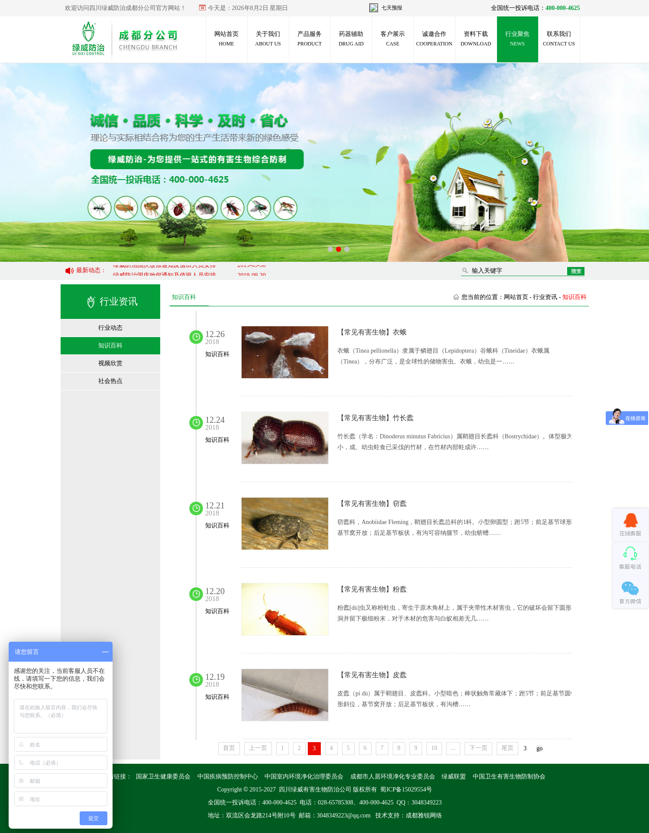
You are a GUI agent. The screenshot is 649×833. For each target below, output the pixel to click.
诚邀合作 (434, 39)
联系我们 (559, 39)
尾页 (507, 748)
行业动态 (110, 328)
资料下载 (476, 39)
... (453, 748)
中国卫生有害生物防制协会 (508, 784)
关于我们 (268, 39)
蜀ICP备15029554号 (406, 797)
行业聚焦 (517, 39)
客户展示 (393, 39)
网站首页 (226, 39)
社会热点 (110, 381)
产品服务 (309, 39)
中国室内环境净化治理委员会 (304, 784)
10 (434, 748)
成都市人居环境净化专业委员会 (392, 784)
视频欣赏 (110, 363)
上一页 (258, 748)
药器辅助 (351, 39)
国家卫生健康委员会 (163, 784)
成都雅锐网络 (423, 823)
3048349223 (426, 810)
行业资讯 (545, 297)
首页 (229, 748)
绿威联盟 (454, 784)
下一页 (478, 748)
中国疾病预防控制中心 (227, 784)
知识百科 (110, 345)
